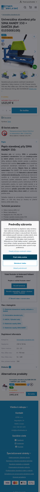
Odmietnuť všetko (20, 263)
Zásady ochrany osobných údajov (20, 251)
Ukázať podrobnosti (20, 268)
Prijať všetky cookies (20, 257)
